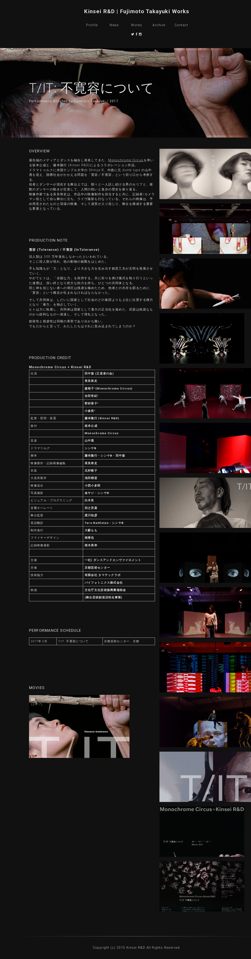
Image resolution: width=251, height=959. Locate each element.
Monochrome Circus (125, 160)
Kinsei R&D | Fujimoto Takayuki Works (136, 11)
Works (136, 25)
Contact (181, 25)
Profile (92, 25)
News (114, 25)
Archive (159, 25)
